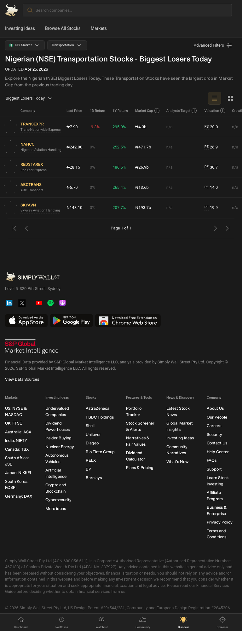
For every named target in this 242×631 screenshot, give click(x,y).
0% (92, 147)
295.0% (119, 126)
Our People (217, 417)
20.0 (211, 127)
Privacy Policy (220, 522)
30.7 (211, 167)
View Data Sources (22, 379)
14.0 (211, 187)
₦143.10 (74, 207)
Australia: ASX (18, 432)
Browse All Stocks (63, 28)
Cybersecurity (58, 500)
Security (214, 434)
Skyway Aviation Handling (40, 210)
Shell (90, 426)
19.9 (211, 208)
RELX (91, 460)
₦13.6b (142, 187)
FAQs (211, 460)
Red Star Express (33, 170)
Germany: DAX (18, 496)
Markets (99, 28)
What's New (177, 461)
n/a (169, 126)
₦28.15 (73, 167)
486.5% (119, 167)
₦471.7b (143, 147)
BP (88, 469)
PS (207, 126)
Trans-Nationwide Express (40, 130)
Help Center (218, 451)
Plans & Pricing (139, 468)
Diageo (92, 443)
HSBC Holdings (100, 417)
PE (207, 147)
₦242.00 (74, 147)
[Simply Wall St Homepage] (11, 10)
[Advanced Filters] (213, 45)
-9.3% (95, 126)
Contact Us (217, 443)
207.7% (119, 207)
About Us (215, 408)
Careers (214, 426)
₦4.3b (141, 126)
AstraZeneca (97, 408)
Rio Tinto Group (100, 451)
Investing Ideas (20, 28)
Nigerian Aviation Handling (40, 150)
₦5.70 (72, 187)
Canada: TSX (17, 449)
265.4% (119, 187)
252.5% (119, 147)
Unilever (93, 434)
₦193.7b (143, 207)
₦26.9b (142, 167)
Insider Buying (58, 438)
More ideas (55, 508)
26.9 (211, 147)
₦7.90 (72, 126)
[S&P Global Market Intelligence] (32, 347)
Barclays (94, 478)
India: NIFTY (16, 440)
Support (214, 469)
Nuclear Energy (59, 446)
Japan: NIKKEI (18, 473)
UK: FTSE (13, 423)
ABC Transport (31, 190)
